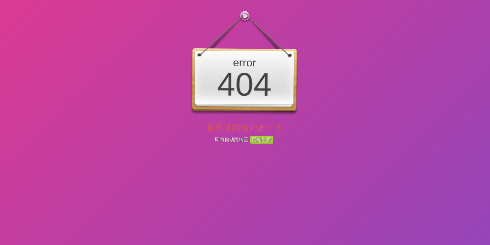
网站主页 (261, 139)
